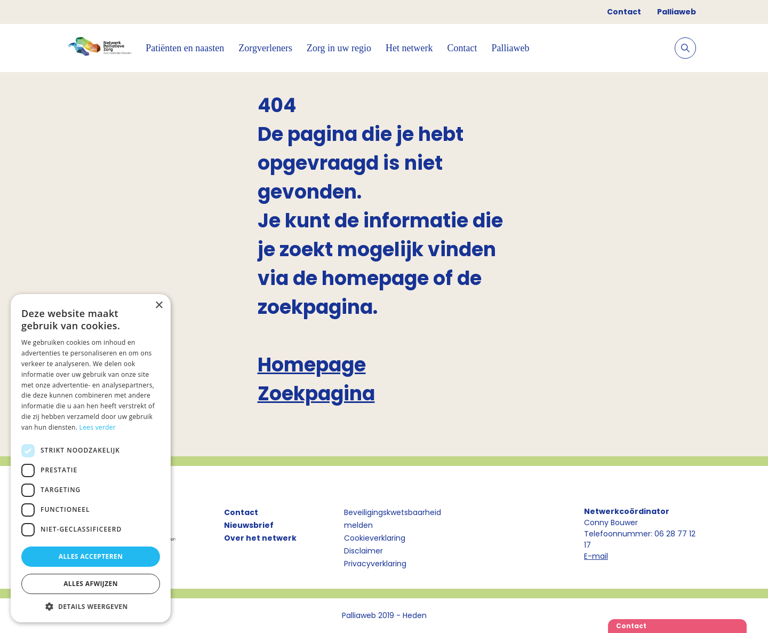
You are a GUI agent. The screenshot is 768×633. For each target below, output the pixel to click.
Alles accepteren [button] (91, 556)
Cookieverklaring (374, 538)
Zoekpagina (316, 393)
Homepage (312, 364)
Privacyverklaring (375, 563)
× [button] (159, 306)
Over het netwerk (260, 538)
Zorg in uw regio (339, 48)
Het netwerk (409, 48)
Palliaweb (676, 11)
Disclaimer (363, 550)
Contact (624, 11)
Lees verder (97, 427)
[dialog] (91, 458)
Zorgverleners (265, 48)
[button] (90, 606)
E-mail (596, 556)
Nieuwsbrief (249, 525)
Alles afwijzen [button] (90, 583)
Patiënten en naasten (185, 48)
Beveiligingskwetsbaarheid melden (392, 519)
